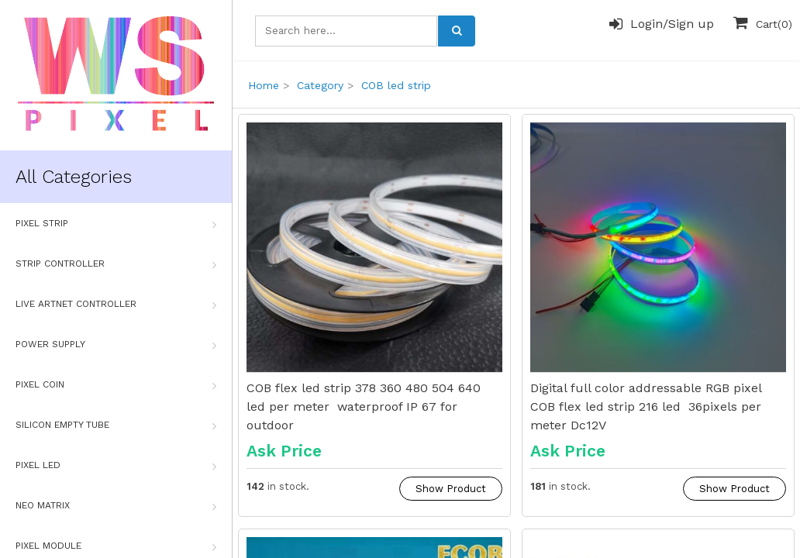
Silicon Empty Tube (116, 425)
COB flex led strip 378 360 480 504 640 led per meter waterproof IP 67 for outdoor (364, 406)
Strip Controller (116, 264)
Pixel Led (116, 466)
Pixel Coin (116, 385)
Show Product (451, 488)
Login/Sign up (661, 24)
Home (263, 85)
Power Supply (116, 345)
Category (320, 85)
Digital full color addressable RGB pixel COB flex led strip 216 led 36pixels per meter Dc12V (645, 406)
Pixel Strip (116, 224)
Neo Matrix (116, 506)
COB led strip (396, 85)
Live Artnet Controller (116, 304)
